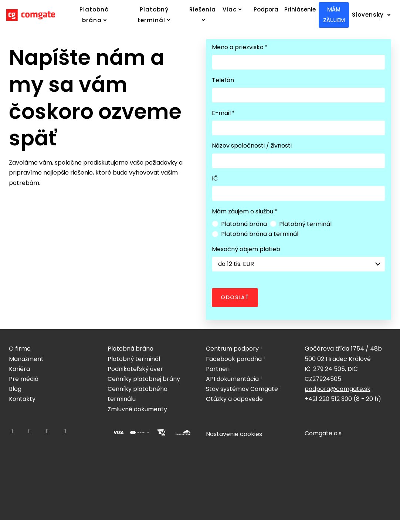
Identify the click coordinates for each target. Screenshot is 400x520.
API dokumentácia (232, 379)
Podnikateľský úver (135, 369)
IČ (215, 178)
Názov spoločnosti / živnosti (252, 145)
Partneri (218, 369)
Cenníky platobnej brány (144, 379)
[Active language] (374, 15)
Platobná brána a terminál (255, 234)
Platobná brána (239, 224)
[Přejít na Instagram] (30, 431)
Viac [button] (232, 9)
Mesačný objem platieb (246, 249)
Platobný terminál (301, 224)
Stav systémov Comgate (242, 389)
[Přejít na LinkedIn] (47, 431)
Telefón (223, 80)
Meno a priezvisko (240, 47)
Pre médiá (23, 379)
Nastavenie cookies (234, 434)
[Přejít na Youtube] (65, 431)
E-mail (223, 113)
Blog (15, 389)
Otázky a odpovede (234, 399)
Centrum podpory (232, 348)
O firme (20, 348)
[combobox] (298, 264)
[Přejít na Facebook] (12, 431)
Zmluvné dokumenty (137, 409)
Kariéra (19, 369)
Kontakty (22, 399)
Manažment (26, 359)
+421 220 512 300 (328, 399)
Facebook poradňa (234, 359)
